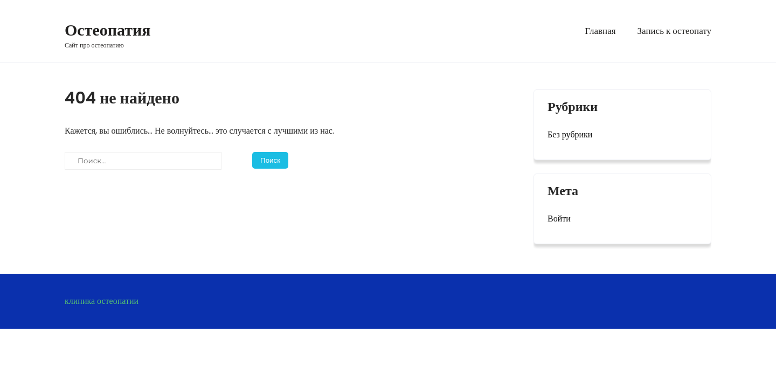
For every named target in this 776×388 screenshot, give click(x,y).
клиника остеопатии (101, 301)
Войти (559, 218)
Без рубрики (570, 134)
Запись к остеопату (674, 30)
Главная (600, 30)
